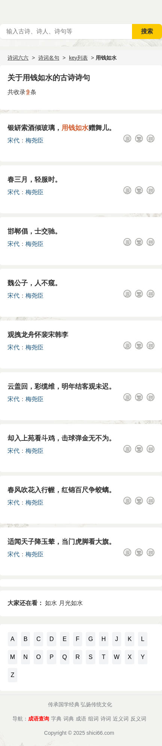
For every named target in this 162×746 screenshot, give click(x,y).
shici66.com (100, 733)
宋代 (14, 140)
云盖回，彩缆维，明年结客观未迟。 (62, 386)
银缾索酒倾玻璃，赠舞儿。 (62, 128)
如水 (51, 603)
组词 (93, 719)
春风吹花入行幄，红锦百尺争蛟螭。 (62, 490)
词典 (68, 719)
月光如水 (71, 603)
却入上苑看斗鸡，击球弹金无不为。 (62, 438)
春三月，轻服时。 (35, 179)
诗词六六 (18, 57)
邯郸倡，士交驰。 (35, 231)
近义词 (121, 719)
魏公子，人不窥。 (35, 283)
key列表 (78, 57)
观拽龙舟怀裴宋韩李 (38, 335)
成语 (81, 719)
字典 (56, 719)
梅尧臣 (35, 140)
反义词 (138, 719)
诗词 (105, 719)
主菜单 (156, 11)
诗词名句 (48, 57)
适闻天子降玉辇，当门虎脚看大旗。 (62, 541)
